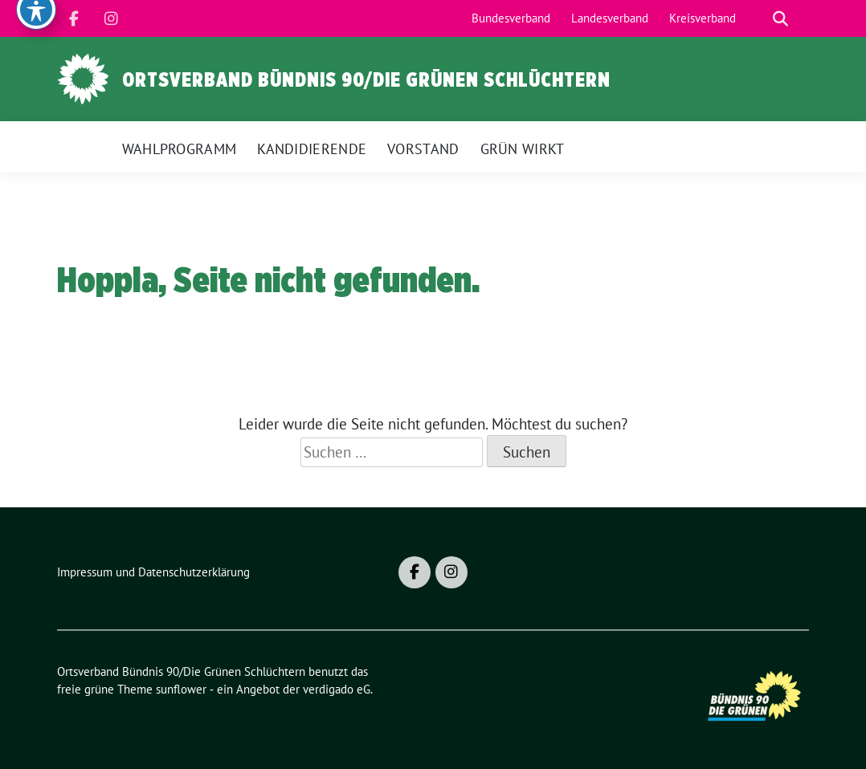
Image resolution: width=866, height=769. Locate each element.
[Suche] (757, 19)
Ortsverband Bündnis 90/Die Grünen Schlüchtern (366, 79)
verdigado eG (336, 689)
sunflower (181, 689)
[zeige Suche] (780, 19)
